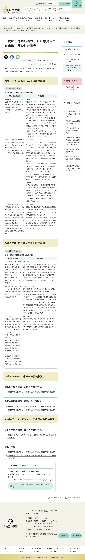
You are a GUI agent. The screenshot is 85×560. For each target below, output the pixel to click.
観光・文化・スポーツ (50, 19)
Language (64, 8)
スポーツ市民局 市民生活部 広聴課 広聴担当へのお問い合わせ (31, 486)
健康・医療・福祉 (39, 19)
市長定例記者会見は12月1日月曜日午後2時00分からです (72, 168)
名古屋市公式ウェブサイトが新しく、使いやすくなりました (72, 114)
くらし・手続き (16, 19)
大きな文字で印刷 (46, 64)
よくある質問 (66, 3)
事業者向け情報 (67, 19)
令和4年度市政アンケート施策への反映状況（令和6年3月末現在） (31, 406)
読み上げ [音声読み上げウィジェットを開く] (39, 9)
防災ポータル (52, 3)
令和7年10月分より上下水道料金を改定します (72, 130)
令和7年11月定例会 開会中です (72, 150)
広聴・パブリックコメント (42, 28)
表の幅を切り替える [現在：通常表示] (13, 89)
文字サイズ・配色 (52, 9)
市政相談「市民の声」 (61, 28)
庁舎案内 (64, 535)
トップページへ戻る (75, 497)
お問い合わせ (76, 535)
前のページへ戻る (56, 497)
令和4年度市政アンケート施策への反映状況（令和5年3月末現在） (31, 410)
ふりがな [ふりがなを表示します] (29, 9)
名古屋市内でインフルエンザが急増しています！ (72, 89)
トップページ (18, 28)
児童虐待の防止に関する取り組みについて (72, 122)
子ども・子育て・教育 (27, 19)
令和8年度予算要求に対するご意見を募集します (72, 159)
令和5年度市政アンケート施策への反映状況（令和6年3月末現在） (31, 392)
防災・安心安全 (7, 19)
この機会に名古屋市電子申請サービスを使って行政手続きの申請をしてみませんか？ (72, 141)
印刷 (31, 64)
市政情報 (59, 19)
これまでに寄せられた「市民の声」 (72, 60)
